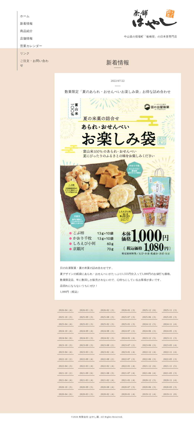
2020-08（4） (108, 387)
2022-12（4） (149, 352)
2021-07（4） (128, 373)
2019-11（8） (170, 394)
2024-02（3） (108, 338)
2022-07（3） (128, 359)
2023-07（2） (128, 345)
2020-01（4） (128, 394)
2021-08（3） (108, 373)
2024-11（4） (170, 324)
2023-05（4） (170, 345)
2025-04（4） (66, 324)
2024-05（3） (170, 331)
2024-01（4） (128, 338)
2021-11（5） (170, 366)
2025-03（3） (87, 324)
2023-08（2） (108, 345)
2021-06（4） (149, 373)
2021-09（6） (87, 373)
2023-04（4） (66, 352)
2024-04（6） (66, 338)
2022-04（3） (66, 366)
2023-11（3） (170, 338)
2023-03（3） (87, 352)
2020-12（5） (149, 380)
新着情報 (26, 23)
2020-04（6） (66, 394)
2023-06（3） (149, 345)
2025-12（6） (149, 310)
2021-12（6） (149, 366)
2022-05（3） (170, 359)
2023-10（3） (66, 345)
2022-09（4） (87, 359)
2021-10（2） (66, 373)
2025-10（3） (66, 317)
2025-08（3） (108, 317)
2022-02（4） (108, 366)
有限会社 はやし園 (89, 417)
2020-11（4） (170, 380)
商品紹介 (26, 31)
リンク (25, 53)
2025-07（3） (128, 317)
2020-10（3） (66, 387)
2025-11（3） (170, 310)
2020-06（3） (149, 387)
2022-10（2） (66, 359)
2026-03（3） (87, 310)
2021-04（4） (66, 380)
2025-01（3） (128, 324)
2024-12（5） (149, 324)
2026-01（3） (128, 310)
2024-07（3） (128, 331)
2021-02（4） (108, 380)
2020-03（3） (87, 394)
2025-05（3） (170, 317)
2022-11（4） (170, 352)
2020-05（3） (170, 387)
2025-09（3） (87, 317)
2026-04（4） (66, 310)
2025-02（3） (108, 324)
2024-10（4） (66, 331)
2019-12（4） (149, 394)
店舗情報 (26, 38)
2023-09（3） (87, 345)
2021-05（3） (170, 373)
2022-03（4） (87, 366)
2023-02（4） (108, 352)
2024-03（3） (87, 338)
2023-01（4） (128, 352)
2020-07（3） (128, 387)
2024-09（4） (87, 331)
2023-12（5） (149, 338)
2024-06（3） (149, 331)
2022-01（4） (128, 366)
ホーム (25, 16)
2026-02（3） (108, 310)
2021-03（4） (87, 380)
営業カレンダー (31, 46)
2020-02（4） (108, 394)
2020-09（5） (87, 387)
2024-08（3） (108, 331)
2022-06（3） (149, 359)
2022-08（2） (108, 359)
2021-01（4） (128, 380)
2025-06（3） (149, 317)
